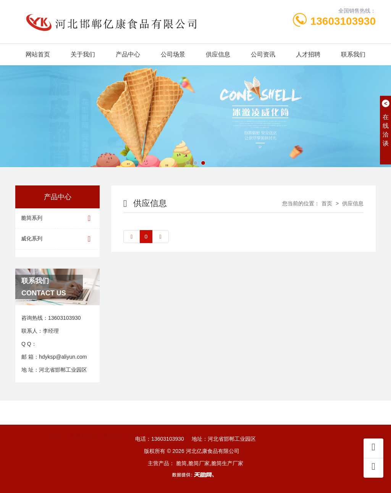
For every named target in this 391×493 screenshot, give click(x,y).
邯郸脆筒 (187, 424)
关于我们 (83, 54)
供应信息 (218, 54)
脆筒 (54, 424)
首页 (327, 203)
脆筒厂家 (81, 424)
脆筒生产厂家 (118, 424)
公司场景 (173, 54)
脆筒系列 (57, 218)
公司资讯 (263, 54)
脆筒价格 (155, 424)
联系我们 (353, 54)
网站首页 (38, 54)
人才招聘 (308, 54)
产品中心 (128, 54)
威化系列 (57, 239)
